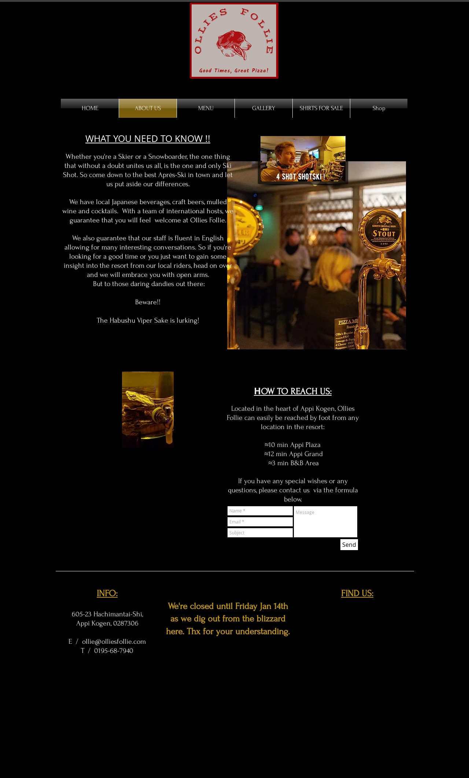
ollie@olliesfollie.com (114, 642)
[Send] (349, 544)
